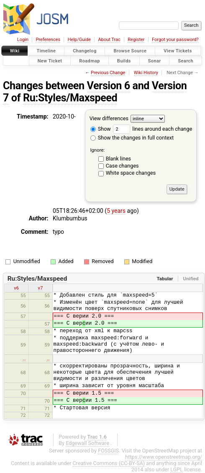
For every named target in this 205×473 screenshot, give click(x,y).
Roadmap (89, 60)
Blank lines (118, 158)
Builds (124, 60)
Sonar (154, 60)
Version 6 (108, 86)
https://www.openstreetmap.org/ (163, 457)
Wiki (15, 51)
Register (136, 39)
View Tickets (178, 51)
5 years (116, 210)
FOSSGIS (108, 450)
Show (100, 129)
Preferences (48, 39)
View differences (109, 118)
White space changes (131, 173)
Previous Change (108, 72)
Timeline (46, 51)
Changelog (84, 51)
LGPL (176, 469)
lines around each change (152, 129)
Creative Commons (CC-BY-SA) (109, 463)
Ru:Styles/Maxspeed (70, 98)
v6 (16, 288)
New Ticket (50, 60)
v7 (40, 288)
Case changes (122, 166)
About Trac (109, 39)
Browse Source (129, 51)
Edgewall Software (87, 443)
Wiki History (146, 72)
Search (185, 60)
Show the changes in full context (132, 137)
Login (22, 39)
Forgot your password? (175, 39)
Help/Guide (79, 39)
